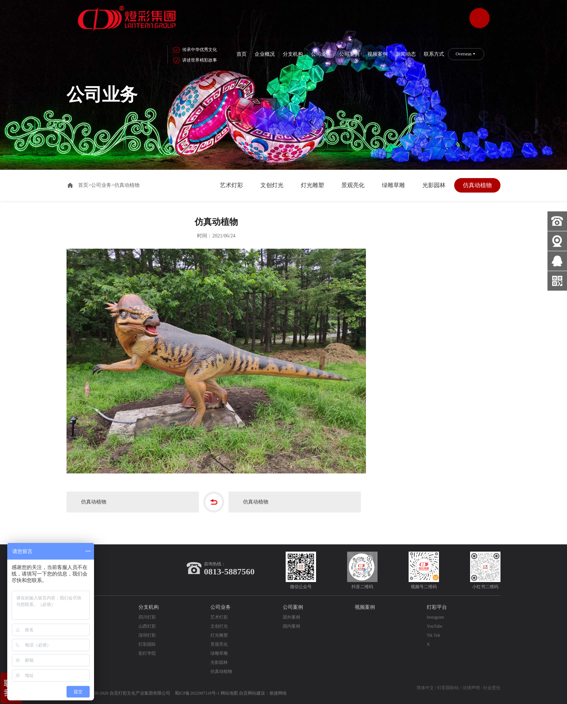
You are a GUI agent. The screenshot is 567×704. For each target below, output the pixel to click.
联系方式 (434, 54)
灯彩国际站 (448, 687)
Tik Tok (433, 635)
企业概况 (265, 54)
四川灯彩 (147, 617)
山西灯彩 (147, 626)
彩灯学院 (147, 653)
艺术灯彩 (231, 185)
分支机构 (293, 54)
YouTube (435, 626)
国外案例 (291, 617)
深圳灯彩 (147, 635)
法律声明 (471, 687)
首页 (241, 54)
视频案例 (377, 54)
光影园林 (434, 185)
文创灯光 (272, 185)
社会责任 (491, 687)
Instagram (435, 617)
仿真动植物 (477, 185)
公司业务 (321, 54)
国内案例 (291, 626)
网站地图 (229, 693)
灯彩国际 (147, 644)
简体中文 (425, 687)
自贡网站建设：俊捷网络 (263, 693)
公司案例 (349, 54)
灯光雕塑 (312, 185)
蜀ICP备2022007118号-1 (197, 693)
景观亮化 (352, 185)
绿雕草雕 (393, 185)
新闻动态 (406, 54)
